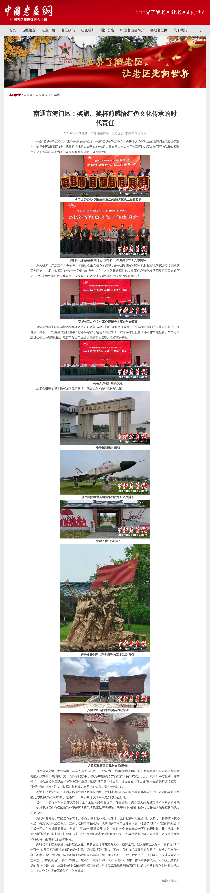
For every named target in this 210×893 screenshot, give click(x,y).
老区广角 (48, 30)
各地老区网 (159, 30)
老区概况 (29, 30)
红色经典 (88, 30)
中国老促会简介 (132, 30)
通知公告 (107, 30)
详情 (57, 95)
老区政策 (68, 30)
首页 (12, 30)
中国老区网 (139, 133)
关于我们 (180, 30)
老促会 (28, 95)
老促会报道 (43, 95)
